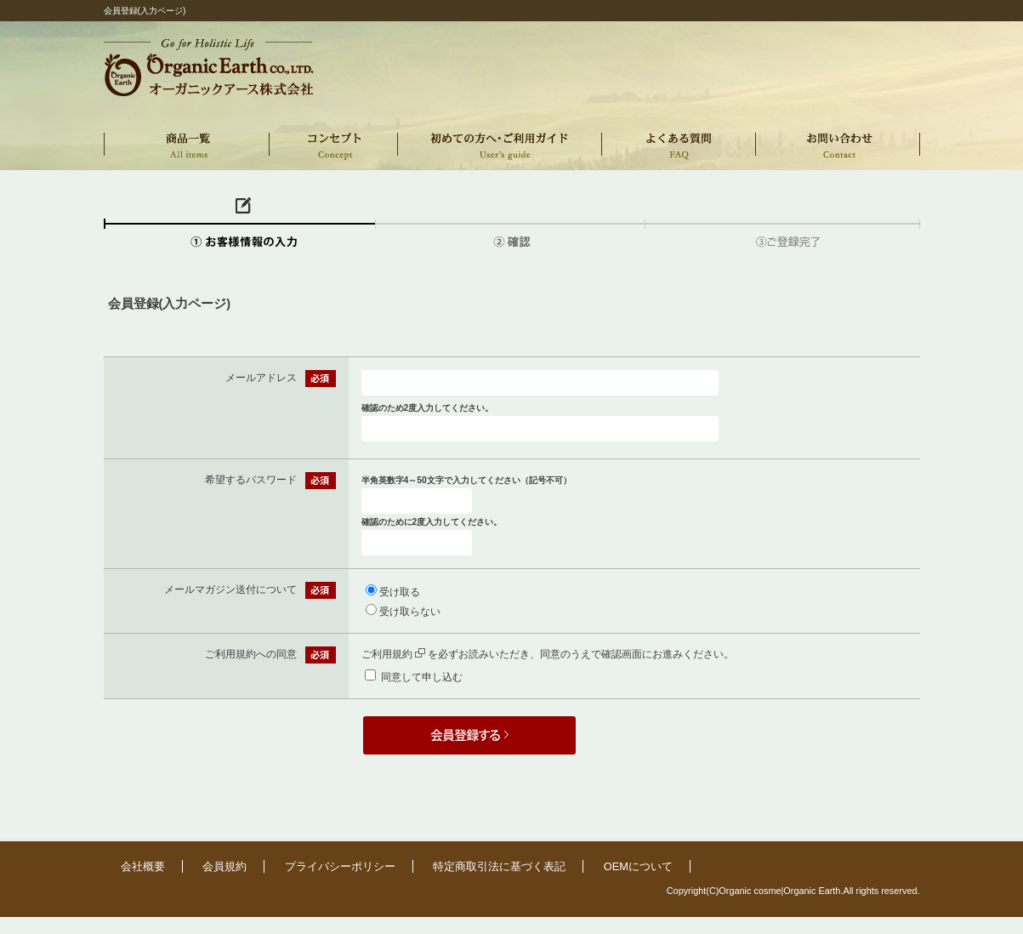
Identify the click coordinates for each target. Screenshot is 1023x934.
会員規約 (224, 866)
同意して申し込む (422, 677)
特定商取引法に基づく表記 (499, 866)
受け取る (399, 592)
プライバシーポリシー (340, 866)
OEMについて (638, 866)
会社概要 (143, 866)
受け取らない (409, 612)
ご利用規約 (393, 654)
